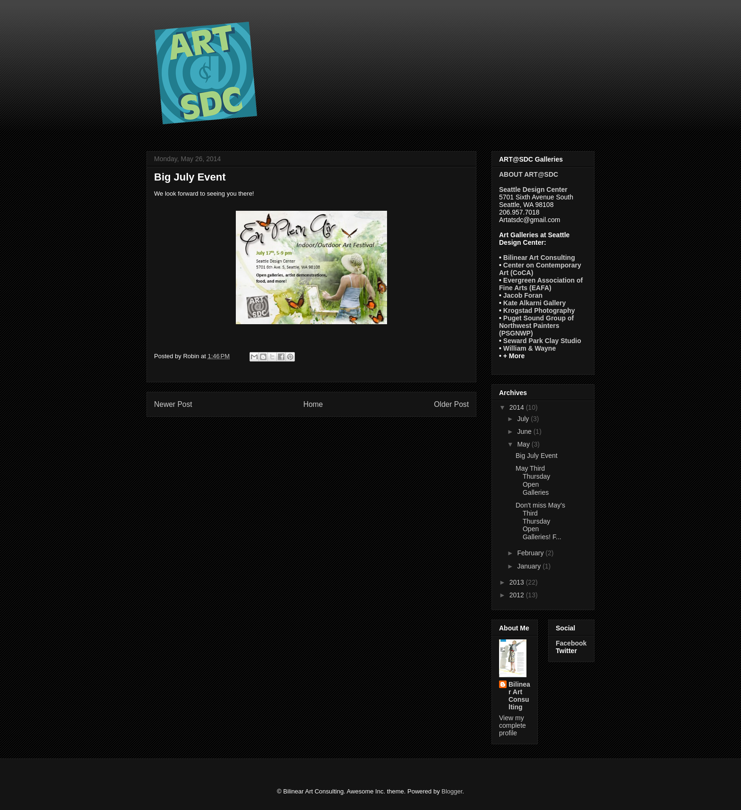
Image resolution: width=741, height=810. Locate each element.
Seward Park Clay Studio (542, 341)
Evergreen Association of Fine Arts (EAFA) (541, 284)
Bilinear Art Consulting (539, 257)
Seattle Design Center (533, 189)
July (524, 418)
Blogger (451, 791)
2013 (517, 582)
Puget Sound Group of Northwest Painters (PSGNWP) (536, 325)
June (525, 431)
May (524, 444)
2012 (517, 595)
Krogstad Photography (539, 310)
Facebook (571, 643)
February (531, 553)
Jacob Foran (523, 295)
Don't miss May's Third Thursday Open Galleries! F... (540, 521)
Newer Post (173, 404)
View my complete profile (512, 725)
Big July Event (537, 455)
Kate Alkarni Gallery (534, 303)
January (530, 566)
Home (313, 404)
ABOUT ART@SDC (528, 174)
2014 (517, 407)
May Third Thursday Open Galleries (533, 480)
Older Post (451, 404)
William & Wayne (529, 348)
